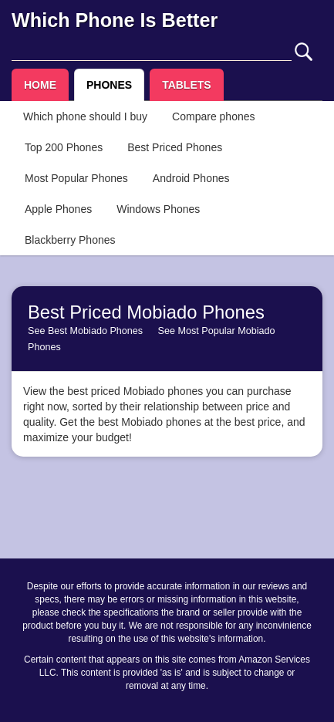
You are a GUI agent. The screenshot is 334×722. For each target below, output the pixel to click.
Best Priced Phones (174, 147)
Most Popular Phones (76, 178)
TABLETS (186, 85)
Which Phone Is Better (115, 20)
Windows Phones (158, 209)
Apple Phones (58, 209)
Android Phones (191, 178)
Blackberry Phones (70, 240)
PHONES (109, 85)
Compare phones (213, 116)
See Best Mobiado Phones (85, 331)
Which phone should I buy (85, 116)
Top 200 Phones (64, 147)
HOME (40, 85)
